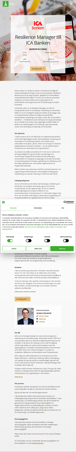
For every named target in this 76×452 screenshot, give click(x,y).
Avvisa (14, 248)
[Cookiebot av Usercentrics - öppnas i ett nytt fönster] (65, 202)
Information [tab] (38, 208)
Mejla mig (42, 319)
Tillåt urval (38, 248)
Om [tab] (63, 208)
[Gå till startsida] (9, 4)
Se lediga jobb (37, 69)
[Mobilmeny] (71, 4)
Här (16, 392)
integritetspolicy (37, 443)
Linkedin (42, 322)
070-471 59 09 (43, 316)
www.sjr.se (19, 377)
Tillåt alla (62, 248)
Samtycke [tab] (13, 208)
